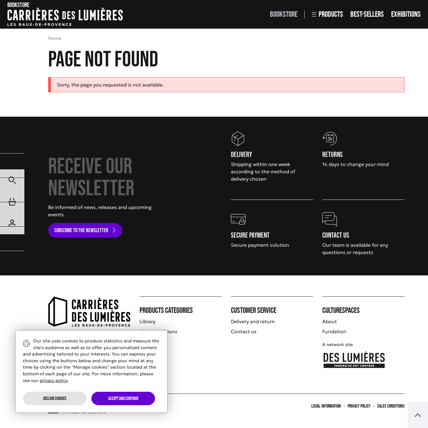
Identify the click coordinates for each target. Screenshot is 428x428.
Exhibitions (406, 14)
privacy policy (53, 380)
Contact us (243, 331)
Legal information (326, 406)
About (329, 321)
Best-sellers (367, 14)
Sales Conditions (391, 406)
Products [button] (327, 14)
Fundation (334, 331)
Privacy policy (359, 406)
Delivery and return (253, 321)
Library (147, 321)
